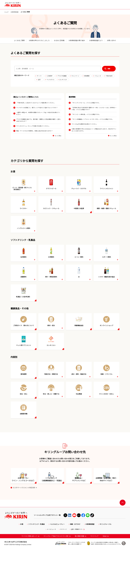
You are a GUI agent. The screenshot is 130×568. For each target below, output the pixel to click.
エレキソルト (63, 79)
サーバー (39, 76)
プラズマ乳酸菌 (61, 76)
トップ (6, 12)
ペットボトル (50, 79)
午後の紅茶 (109, 76)
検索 (108, 69)
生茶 (39, 79)
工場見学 (49, 76)
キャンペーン (75, 76)
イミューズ (97, 76)
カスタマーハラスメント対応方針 (25, 508)
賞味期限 (86, 76)
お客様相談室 (14, 12)
